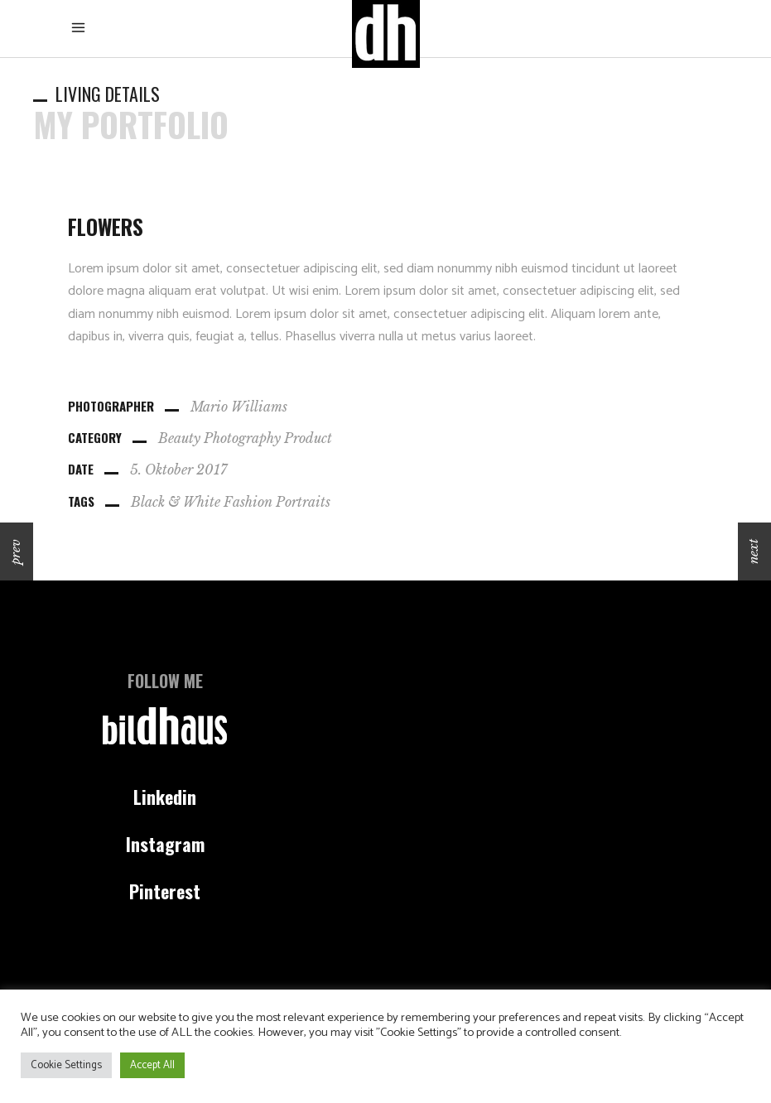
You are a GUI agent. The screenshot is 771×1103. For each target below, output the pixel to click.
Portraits (303, 502)
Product (308, 438)
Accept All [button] (152, 1065)
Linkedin (164, 796)
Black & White (175, 502)
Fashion (248, 502)
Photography (242, 438)
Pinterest (164, 891)
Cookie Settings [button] (66, 1065)
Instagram (165, 844)
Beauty (179, 438)
